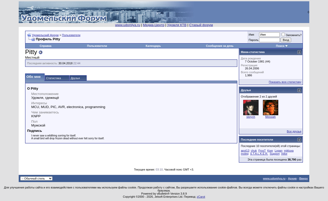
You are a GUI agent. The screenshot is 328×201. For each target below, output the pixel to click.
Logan (279, 150)
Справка (46, 45)
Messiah (270, 116)
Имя (251, 34)
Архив (292, 178)
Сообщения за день (219, 45)
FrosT (262, 150)
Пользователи (71, 35)
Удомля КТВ (176, 25)
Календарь (153, 45)
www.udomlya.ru (127, 25)
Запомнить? (292, 35)
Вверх (303, 178)
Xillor (284, 153)
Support (275, 153)
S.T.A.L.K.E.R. (259, 153)
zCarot (201, 196)
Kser (270, 150)
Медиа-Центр (154, 25)
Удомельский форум (45, 35)
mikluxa (288, 150)
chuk (254, 150)
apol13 (245, 150)
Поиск (280, 45)
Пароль (253, 39)
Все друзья (294, 131)
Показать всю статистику (285, 81)
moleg (245, 153)
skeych (250, 116)
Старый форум (201, 25)
